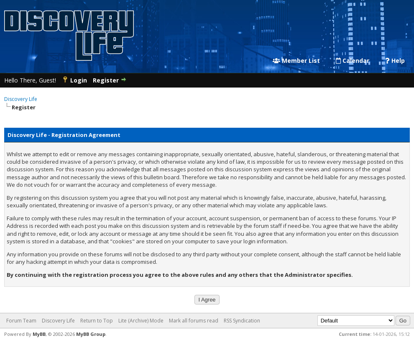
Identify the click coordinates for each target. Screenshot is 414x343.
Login (78, 80)
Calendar (352, 60)
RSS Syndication (242, 320)
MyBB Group (90, 334)
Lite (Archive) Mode (141, 320)
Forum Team (21, 320)
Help (395, 60)
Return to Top (96, 320)
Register (106, 80)
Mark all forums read (193, 320)
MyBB (39, 334)
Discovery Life (20, 99)
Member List (296, 60)
